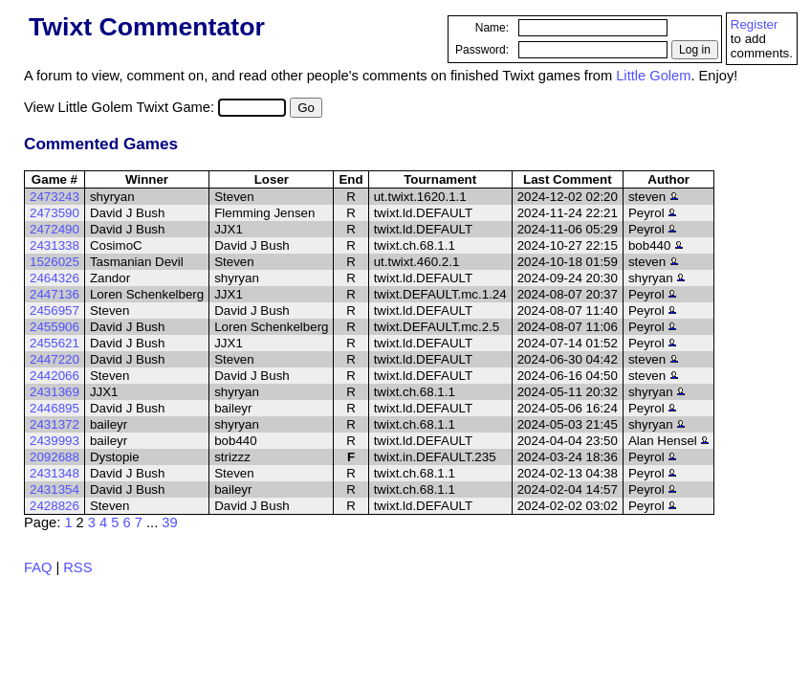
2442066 (54, 375)
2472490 (54, 229)
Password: (482, 49)
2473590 (54, 213)
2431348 (54, 473)
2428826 (54, 506)
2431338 (54, 245)
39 (169, 522)
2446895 (54, 408)
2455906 (54, 327)
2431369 (54, 392)
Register (754, 24)
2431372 (54, 424)
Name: (492, 27)
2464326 (54, 278)
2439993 (54, 440)
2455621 (54, 343)
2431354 (54, 489)
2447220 (54, 359)
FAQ (38, 567)
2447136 (54, 294)
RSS (77, 567)
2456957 (54, 310)
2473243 (54, 196)
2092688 (54, 457)
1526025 (54, 262)
